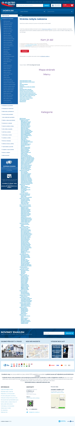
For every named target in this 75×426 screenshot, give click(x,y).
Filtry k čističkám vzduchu (26, 173)
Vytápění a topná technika (25, 302)
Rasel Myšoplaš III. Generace (26, 218)
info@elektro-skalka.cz (45, 56)
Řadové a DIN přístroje (25, 320)
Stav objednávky (4, 410)
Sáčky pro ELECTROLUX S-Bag (27, 131)
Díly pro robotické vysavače (26, 156)
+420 (33, 409)
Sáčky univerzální (24, 136)
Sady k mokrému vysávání (26, 167)
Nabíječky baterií (24, 308)
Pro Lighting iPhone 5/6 (25, 189)
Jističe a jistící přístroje (25, 315)
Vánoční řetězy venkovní (26, 237)
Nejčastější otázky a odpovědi (7, 391)
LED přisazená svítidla (25, 256)
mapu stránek (28, 45)
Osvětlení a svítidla (23, 274)
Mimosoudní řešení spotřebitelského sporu (9, 399)
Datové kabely (24, 188)
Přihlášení (57, 4)
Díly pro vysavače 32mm (25, 147)
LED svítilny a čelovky (25, 260)
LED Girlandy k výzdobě (25, 245)
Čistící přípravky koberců (26, 155)
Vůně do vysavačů (24, 154)
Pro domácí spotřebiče (25, 293)
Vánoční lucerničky (24, 228)
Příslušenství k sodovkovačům (27, 183)
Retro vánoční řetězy (25, 231)
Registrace (57, 6)
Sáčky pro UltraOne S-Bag (26, 130)
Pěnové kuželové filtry (7, 61)
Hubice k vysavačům (25, 149)
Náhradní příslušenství (25, 168)
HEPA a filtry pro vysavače (26, 121)
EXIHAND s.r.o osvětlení (25, 251)
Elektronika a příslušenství (8, 111)
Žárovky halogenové (25, 292)
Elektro (22, 225)
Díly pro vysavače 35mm (25, 148)
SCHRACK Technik (24, 323)
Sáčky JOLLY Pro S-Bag (25, 127)
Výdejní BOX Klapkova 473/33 (7, 389)
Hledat (47, 5)
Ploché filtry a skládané (25, 140)
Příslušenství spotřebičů (24, 170)
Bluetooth (23, 185)
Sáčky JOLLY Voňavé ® (25, 129)
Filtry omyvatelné (24, 142)
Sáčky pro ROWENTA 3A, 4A (26, 135)
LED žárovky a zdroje (25, 270)
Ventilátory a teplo (24, 226)
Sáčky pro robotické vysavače (27, 161)
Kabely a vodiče (24, 319)
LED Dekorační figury (25, 242)
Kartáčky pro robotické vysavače (27, 159)
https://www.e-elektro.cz (47, 29)
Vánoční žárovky (24, 250)
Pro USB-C (23, 191)
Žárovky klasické (24, 291)
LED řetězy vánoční (24, 241)
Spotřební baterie (24, 309)
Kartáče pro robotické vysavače (27, 160)
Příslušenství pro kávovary (26, 177)
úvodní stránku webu (31, 44)
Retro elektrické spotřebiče (25, 204)
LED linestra (23, 272)
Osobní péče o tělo (24, 203)
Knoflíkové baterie (24, 310)
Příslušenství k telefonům (25, 184)
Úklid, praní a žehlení (25, 202)
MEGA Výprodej (23, 118)
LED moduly (23, 258)
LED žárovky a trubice (24, 269)
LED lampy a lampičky (25, 263)
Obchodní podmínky (47, 1)
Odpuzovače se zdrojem (26, 214)
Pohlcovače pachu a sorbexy (26, 182)
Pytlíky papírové (24, 139)
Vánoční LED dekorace (25, 239)
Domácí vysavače (24, 201)
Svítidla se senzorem (25, 286)
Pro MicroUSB (23, 190)
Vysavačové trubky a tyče (26, 152)
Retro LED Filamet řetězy (26, 232)
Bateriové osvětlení (25, 249)
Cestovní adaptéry (24, 192)
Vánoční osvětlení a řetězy (25, 227)
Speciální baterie (24, 311)
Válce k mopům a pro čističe (26, 165)
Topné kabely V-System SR (26, 301)
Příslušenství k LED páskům (26, 265)
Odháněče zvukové (24, 208)
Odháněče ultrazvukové (25, 209)
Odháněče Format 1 (24, 207)
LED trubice (23, 271)
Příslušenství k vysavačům (25, 119)
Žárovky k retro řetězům (25, 236)
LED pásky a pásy (24, 259)
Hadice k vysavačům (25, 151)
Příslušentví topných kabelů (26, 300)
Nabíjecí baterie (24, 313)
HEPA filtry (23, 146)
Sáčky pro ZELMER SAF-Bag (26, 132)
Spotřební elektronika (25, 195)
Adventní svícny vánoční (25, 229)
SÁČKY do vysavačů (24, 120)
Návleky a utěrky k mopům (8, 91)
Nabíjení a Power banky (25, 187)
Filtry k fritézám (24, 171)
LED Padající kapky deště (26, 244)
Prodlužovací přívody (25, 224)
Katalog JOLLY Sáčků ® (25, 123)
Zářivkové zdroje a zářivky (25, 295)
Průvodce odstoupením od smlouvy (8, 395)
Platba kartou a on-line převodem (8, 393)
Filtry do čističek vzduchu (26, 169)
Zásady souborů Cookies (6, 408)
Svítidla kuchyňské (24, 284)
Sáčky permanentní (25, 137)
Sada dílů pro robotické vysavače (27, 157)
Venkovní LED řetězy (25, 248)
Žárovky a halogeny (23, 290)
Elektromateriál (23, 314)
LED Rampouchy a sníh (25, 243)
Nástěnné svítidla (24, 281)
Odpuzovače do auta (25, 212)
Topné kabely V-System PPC (26, 298)
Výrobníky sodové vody (25, 200)
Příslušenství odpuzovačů (26, 217)
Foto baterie (23, 312)
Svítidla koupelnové (25, 285)
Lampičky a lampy (24, 276)
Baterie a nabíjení (23, 307)
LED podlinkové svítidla (25, 257)
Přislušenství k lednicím (25, 176)
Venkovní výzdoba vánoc (26, 246)
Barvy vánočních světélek (26, 230)
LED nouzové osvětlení (25, 262)
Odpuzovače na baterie (25, 210)
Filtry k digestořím (24, 172)
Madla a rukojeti (24, 153)
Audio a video (23, 196)
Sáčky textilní (23, 138)
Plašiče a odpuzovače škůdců (25, 206)
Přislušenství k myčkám (25, 175)
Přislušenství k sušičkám (25, 174)
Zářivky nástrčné (24, 296)
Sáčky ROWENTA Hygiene (26, 134)
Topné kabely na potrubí (24, 297)
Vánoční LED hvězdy (25, 240)
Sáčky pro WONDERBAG (25, 133)
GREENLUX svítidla (24, 288)
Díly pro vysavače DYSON (26, 166)
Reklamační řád (4, 412)
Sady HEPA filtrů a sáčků (25, 122)
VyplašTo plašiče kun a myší (26, 219)
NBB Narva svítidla (24, 287)
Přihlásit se (69, 333)
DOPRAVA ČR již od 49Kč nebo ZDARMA (61, 1)
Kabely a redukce (24, 186)
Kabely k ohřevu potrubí (25, 306)
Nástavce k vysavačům (25, 150)
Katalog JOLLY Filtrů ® (7, 28)
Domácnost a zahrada (24, 223)
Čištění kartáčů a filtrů (7, 93)
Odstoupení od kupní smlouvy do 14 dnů (9, 397)
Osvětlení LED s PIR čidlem (26, 264)
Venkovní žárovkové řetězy (26, 247)
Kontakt (72, 1)
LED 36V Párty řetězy (25, 268)
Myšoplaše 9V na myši (25, 215)
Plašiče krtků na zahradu (26, 213)
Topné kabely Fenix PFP (25, 299)
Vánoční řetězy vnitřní (25, 238)
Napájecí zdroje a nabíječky (26, 197)
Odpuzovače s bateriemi (26, 211)
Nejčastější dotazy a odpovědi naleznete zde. (37, 382)
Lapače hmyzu (24, 216)
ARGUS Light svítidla (25, 289)
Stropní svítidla (24, 283)
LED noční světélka (24, 261)
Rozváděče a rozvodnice (26, 321)
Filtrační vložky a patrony (8, 59)
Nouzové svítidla (24, 282)
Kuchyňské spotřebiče (25, 199)
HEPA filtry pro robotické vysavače (27, 158)
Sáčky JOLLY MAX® (24, 128)
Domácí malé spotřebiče (24, 198)
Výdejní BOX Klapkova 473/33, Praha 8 (34, 1)
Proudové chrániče (24, 322)
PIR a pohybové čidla (25, 275)
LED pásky (23, 273)
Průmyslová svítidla (24, 277)
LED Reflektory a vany (25, 255)
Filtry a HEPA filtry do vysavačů (27, 141)
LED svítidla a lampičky (24, 254)
